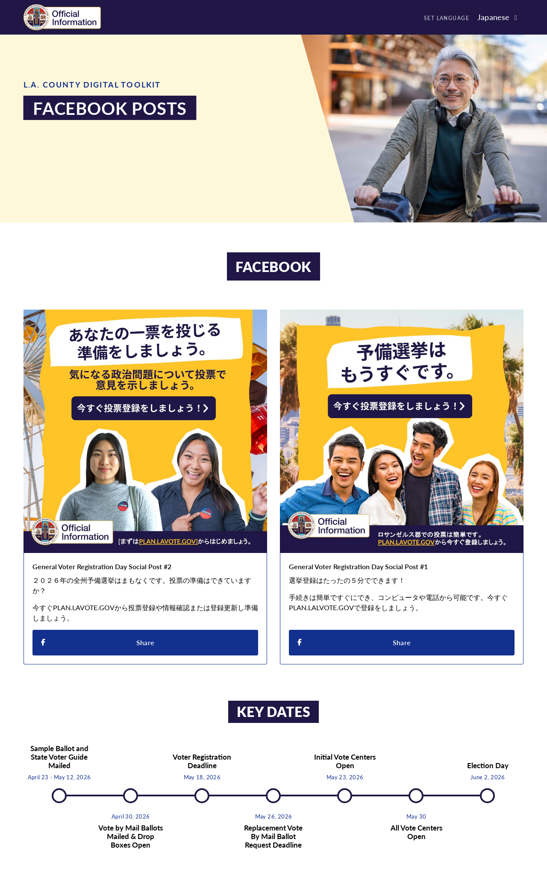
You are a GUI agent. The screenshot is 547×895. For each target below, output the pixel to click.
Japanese (493, 17)
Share (97, 642)
